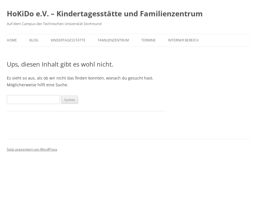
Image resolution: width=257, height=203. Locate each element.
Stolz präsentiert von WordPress (32, 149)
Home (12, 40)
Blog (33, 40)
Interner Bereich (183, 40)
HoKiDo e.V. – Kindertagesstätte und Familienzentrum (105, 13)
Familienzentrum (113, 40)
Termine (148, 40)
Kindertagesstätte (68, 40)
